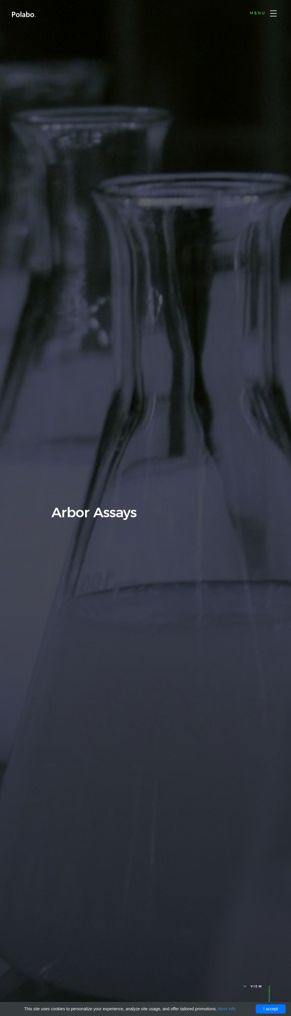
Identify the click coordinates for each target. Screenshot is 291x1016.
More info (226, 1008)
